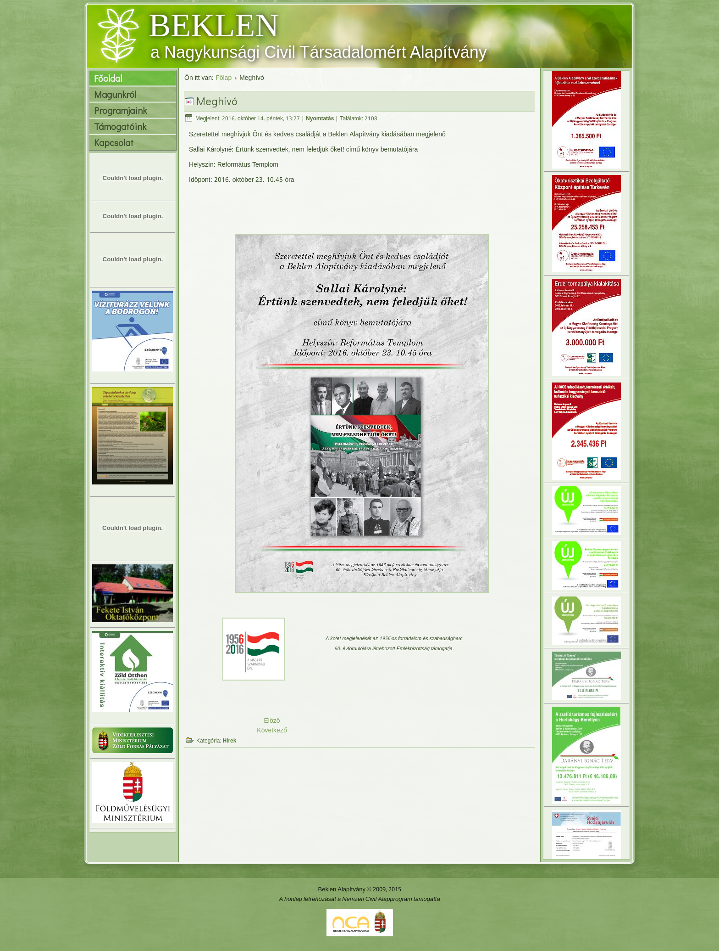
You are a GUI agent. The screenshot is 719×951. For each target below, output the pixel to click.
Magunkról (115, 94)
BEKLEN (214, 25)
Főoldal (108, 78)
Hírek (229, 741)
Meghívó (217, 101)
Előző (272, 720)
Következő (272, 730)
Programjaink (120, 110)
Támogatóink (120, 126)
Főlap (224, 78)
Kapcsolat (113, 142)
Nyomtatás (320, 119)
